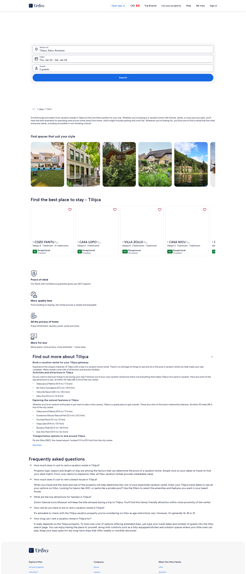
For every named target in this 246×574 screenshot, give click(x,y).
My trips (200, 5)
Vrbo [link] (161, 511)
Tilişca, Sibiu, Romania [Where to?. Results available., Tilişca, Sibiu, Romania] (52, 66)
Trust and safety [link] (35, 521)
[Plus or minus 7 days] (144, 99)
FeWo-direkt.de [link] (165, 521)
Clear (172, 108)
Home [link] (33, 109)
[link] (69, 214)
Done (184, 108)
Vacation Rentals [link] (46, 109)
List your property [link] (36, 511)
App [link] (31, 537)
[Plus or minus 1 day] (109, 99)
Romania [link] (59, 109)
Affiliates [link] (97, 521)
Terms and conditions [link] (103, 537)
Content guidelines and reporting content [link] (111, 552)
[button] (120, 63)
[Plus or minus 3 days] (132, 99)
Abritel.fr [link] (162, 516)
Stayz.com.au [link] (164, 531)
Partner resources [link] (36, 526)
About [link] (96, 511)
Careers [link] (97, 516)
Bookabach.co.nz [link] (166, 526)
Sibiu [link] (68, 109)
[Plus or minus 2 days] (120, 99)
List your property (171, 5)
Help (188, 5)
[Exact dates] (96, 99)
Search (207, 64)
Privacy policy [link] (99, 542)
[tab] (114, 28)
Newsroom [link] (98, 526)
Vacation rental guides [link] (38, 531)
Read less (35, 389)
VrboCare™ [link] (33, 516)
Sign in (213, 5)
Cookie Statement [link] (101, 547)
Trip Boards (150, 5)
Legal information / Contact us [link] (106, 531)
